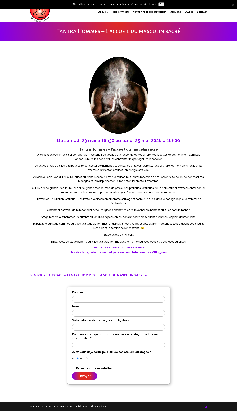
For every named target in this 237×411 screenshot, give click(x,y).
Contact (202, 12)
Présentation (120, 12)
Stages (189, 12)
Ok (161, 4)
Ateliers (175, 12)
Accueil (103, 12)
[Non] (233, 4)
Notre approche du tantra (149, 12)
